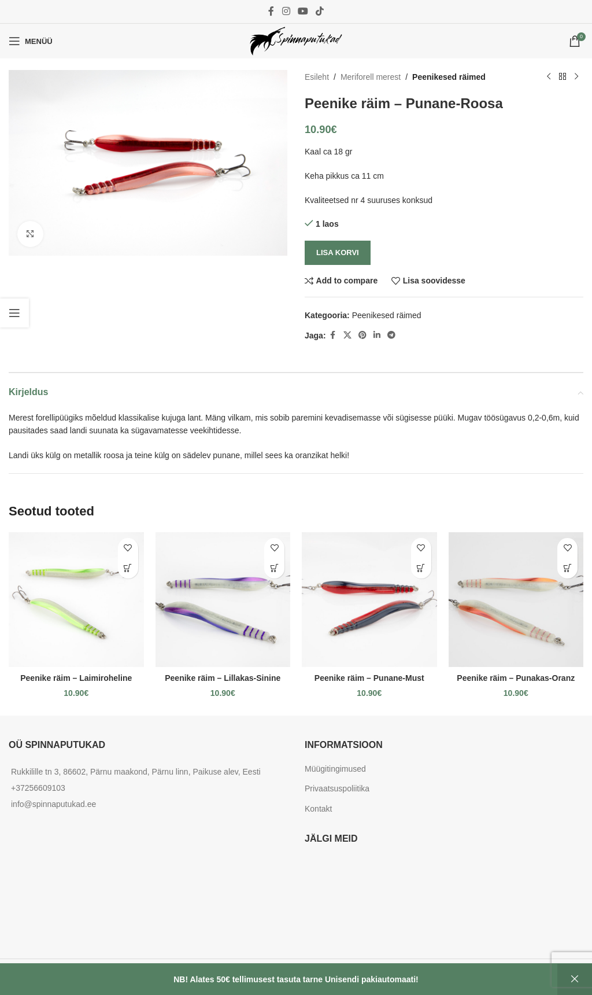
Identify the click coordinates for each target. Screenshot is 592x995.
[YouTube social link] (303, 11)
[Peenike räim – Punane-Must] (369, 600)
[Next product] (576, 77)
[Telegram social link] (391, 335)
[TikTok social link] (320, 11)
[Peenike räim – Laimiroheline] (76, 600)
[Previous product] (549, 77)
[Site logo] (296, 40)
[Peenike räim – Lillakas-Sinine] (223, 600)
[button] (128, 568)
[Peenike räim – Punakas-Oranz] (516, 600)
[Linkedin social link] (377, 335)
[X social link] (347, 335)
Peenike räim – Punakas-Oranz (516, 678)
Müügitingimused (335, 768)
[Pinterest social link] (362, 335)
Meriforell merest (371, 77)
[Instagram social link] (286, 11)
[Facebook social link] (271, 11)
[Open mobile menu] (30, 41)
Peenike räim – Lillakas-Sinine (222, 678)
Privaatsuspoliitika (337, 788)
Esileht (317, 77)
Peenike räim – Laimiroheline (76, 678)
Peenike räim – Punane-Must (369, 678)
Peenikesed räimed (449, 77)
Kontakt (318, 808)
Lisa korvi (337, 252)
